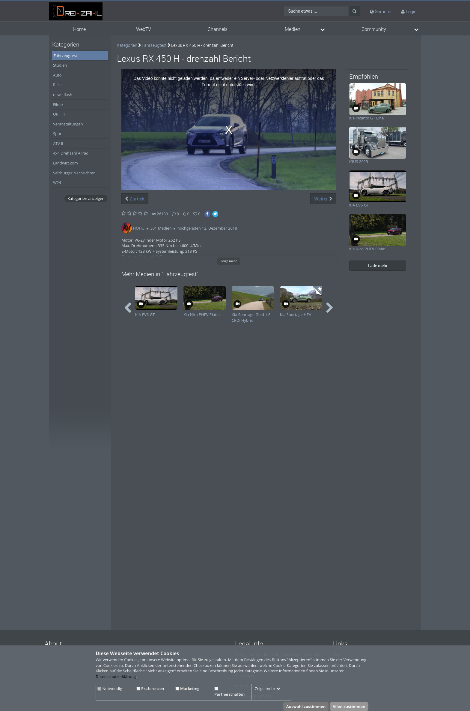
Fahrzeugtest (65, 55)
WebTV (143, 29)
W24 (57, 182)
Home (79, 29)
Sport (58, 133)
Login (411, 11)
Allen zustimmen (349, 706)
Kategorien (127, 45)
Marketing (187, 688)
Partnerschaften (229, 692)
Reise (58, 84)
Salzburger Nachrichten (74, 173)
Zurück (134, 198)
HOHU (139, 228)
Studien (60, 65)
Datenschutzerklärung (116, 676)
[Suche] (354, 11)
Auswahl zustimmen (306, 706)
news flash (62, 94)
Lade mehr (378, 265)
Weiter (323, 198)
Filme (58, 104)
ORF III (59, 114)
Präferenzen (150, 688)
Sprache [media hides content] (380, 11)
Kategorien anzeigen (85, 198)
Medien (292, 29)
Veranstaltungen (68, 124)
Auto (57, 75)
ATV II (58, 143)
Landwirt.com (65, 163)
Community (373, 29)
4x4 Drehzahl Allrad (70, 153)
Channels (218, 29)
